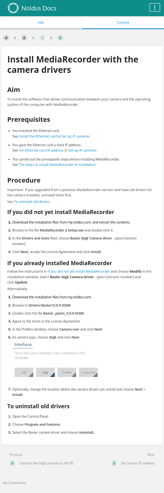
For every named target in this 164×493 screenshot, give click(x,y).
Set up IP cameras (76, 136)
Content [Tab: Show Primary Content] (123, 22)
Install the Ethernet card (38, 136)
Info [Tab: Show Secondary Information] (41, 22)
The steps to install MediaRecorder (46, 164)
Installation (87, 164)
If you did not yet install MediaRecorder (79, 271)
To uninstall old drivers (32, 201)
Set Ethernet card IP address (41, 150)
